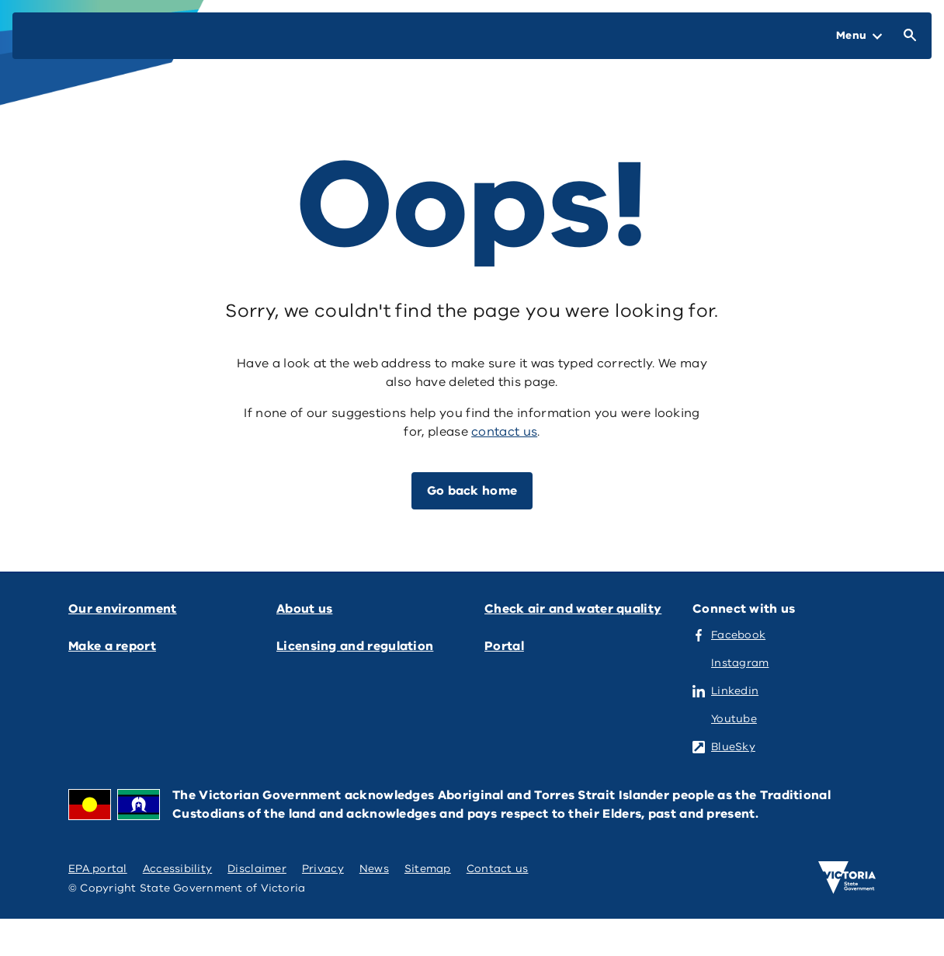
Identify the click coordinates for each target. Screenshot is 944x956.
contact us (504, 431)
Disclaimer (256, 868)
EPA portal (97, 868)
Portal (504, 646)
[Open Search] (907, 35)
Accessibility (178, 868)
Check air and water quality (572, 609)
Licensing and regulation (354, 646)
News (374, 868)
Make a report (112, 646)
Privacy (323, 868)
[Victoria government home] (847, 877)
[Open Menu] (859, 35)
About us (304, 609)
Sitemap (427, 868)
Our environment (122, 609)
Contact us (498, 868)
